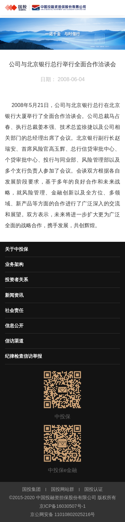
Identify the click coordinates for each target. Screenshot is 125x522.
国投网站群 (62, 489)
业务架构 (14, 264)
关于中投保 (16, 249)
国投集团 (31, 489)
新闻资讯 (14, 295)
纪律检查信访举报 (23, 356)
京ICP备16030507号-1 (62, 506)
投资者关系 (16, 279)
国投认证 (93, 489)
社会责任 (14, 310)
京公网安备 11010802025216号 (62, 514)
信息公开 (14, 325)
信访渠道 (14, 340)
